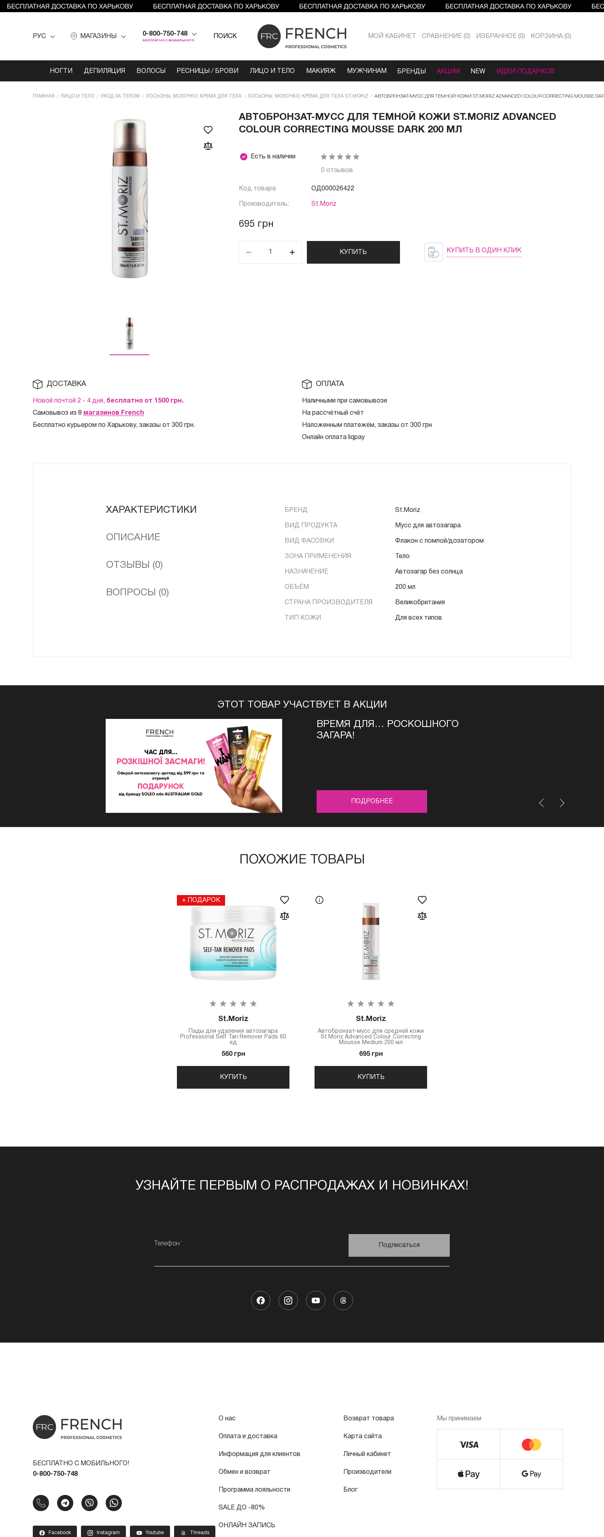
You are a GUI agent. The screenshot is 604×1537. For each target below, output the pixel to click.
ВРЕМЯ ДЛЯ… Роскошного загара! (388, 730)
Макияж (320, 71)
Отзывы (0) (134, 565)
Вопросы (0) (137, 592)
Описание (133, 537)
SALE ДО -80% (242, 1511)
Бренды (413, 71)
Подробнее (372, 801)
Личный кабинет (367, 1457)
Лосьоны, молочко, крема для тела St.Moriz (308, 96)
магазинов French (113, 413)
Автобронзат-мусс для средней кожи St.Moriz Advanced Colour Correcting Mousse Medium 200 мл (370, 1030)
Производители (367, 1475)
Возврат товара (368, 1422)
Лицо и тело (270, 71)
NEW (482, 71)
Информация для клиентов (259, 1457)
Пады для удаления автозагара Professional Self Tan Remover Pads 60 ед (233, 1030)
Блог (350, 1493)
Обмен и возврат (244, 1475)
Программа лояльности (254, 1493)
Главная (44, 96)
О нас (227, 1422)
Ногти (56, 71)
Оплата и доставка (248, 1440)
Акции (451, 71)
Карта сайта (362, 1440)
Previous (542, 802)
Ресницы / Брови (205, 71)
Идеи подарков (531, 71)
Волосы (147, 71)
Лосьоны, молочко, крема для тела (194, 96)
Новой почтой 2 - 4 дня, (108, 400)
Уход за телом (120, 96)
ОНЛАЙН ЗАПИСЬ (247, 1529)
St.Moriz (323, 204)
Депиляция (100, 71)
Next (561, 802)
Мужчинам (367, 71)
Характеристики (151, 509)
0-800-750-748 (164, 34)
